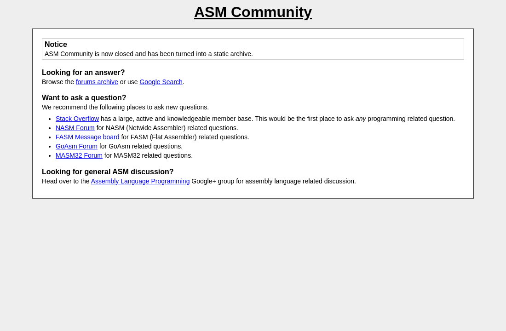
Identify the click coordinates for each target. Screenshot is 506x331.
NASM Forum (75, 127)
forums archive (97, 82)
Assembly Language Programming (140, 181)
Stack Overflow (77, 118)
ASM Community (253, 12)
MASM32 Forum (79, 155)
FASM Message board (88, 137)
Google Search (160, 82)
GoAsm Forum (77, 146)
